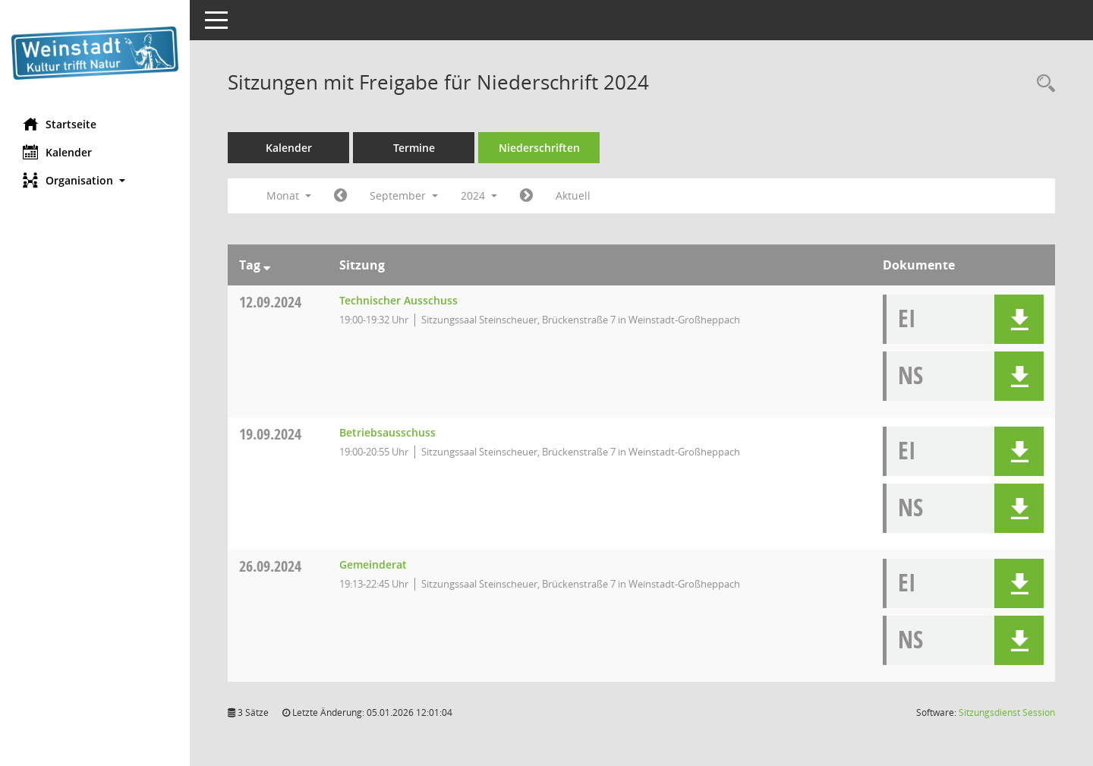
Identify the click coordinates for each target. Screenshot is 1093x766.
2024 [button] (479, 195)
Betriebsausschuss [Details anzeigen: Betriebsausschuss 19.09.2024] (387, 432)
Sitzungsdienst (1007, 712)
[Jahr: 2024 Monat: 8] (340, 196)
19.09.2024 (270, 434)
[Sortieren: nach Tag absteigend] (266, 265)
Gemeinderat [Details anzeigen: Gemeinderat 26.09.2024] (373, 564)
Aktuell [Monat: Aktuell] (573, 195)
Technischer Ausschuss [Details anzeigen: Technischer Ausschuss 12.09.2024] (398, 300)
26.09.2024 (270, 566)
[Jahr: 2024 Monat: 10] (526, 196)
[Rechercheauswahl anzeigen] (1042, 83)
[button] (95, 180)
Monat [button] (288, 195)
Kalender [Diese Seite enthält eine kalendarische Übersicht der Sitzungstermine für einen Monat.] (57, 151)
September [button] (404, 195)
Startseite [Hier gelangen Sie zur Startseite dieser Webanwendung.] (59, 123)
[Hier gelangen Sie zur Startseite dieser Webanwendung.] (95, 53)
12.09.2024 (270, 302)
